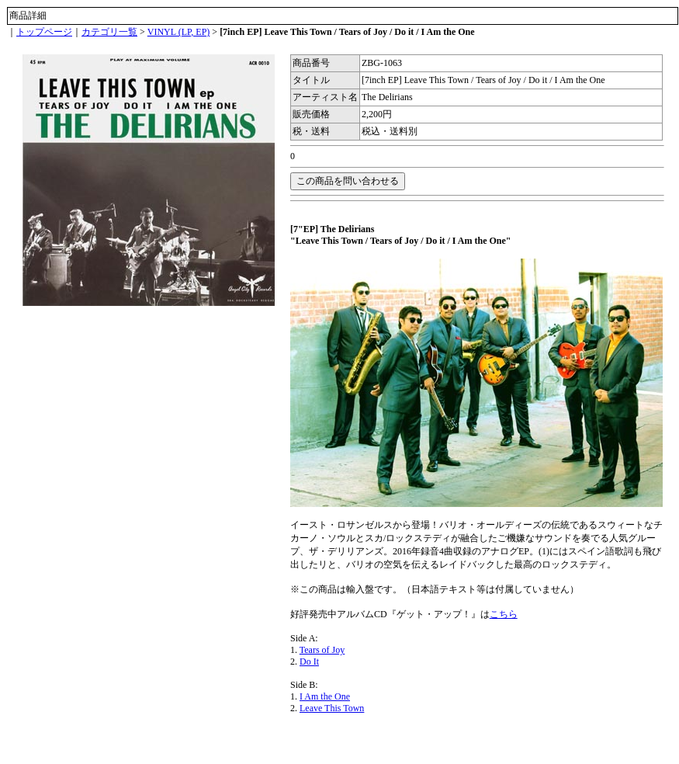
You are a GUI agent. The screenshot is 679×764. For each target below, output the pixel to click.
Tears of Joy (322, 649)
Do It (309, 661)
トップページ (44, 31)
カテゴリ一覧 (109, 31)
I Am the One (325, 696)
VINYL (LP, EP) (178, 31)
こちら (504, 614)
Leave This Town (332, 708)
